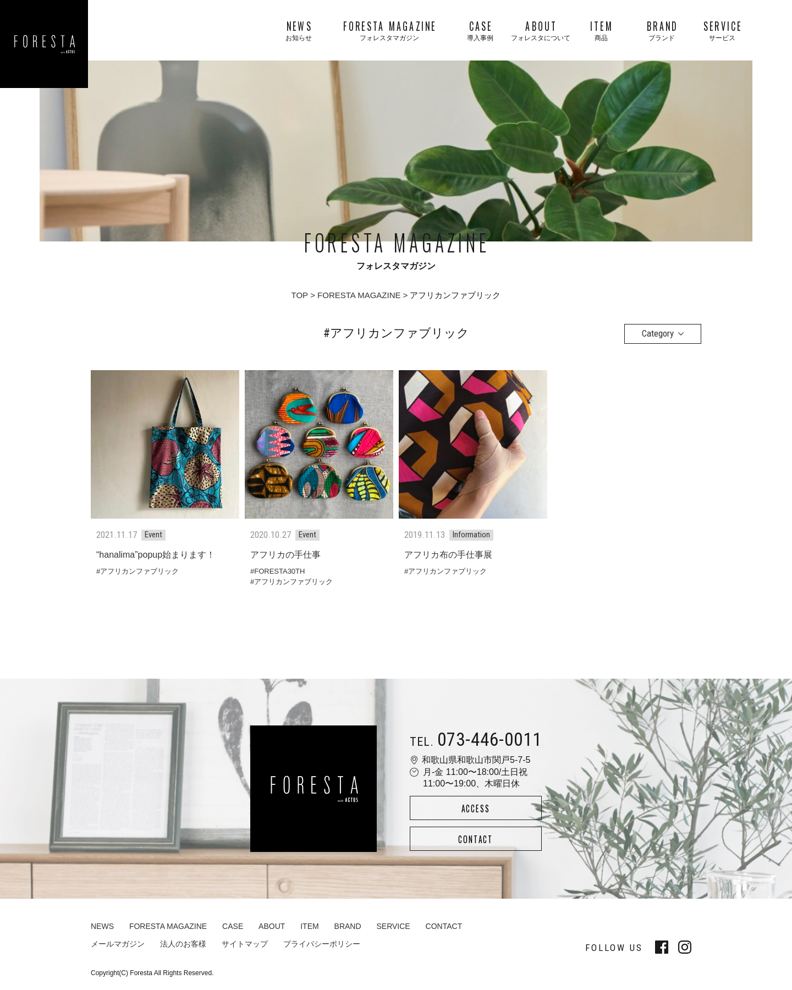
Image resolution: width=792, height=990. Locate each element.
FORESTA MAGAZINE (358, 295)
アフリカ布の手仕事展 (448, 554)
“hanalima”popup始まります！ (155, 554)
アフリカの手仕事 (285, 554)
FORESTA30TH (279, 571)
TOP (300, 295)
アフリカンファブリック (139, 571)
